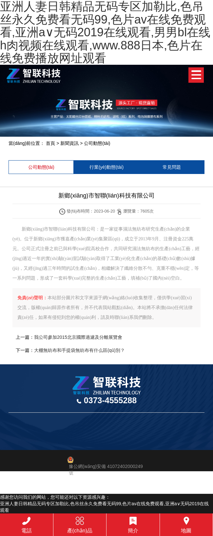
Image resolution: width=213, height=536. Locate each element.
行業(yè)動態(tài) (106, 167)
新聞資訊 (69, 143)
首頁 (50, 143)
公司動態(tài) (97, 143)
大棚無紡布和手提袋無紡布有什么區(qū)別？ (79, 350)
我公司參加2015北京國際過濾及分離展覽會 (78, 337)
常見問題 (172, 167)
